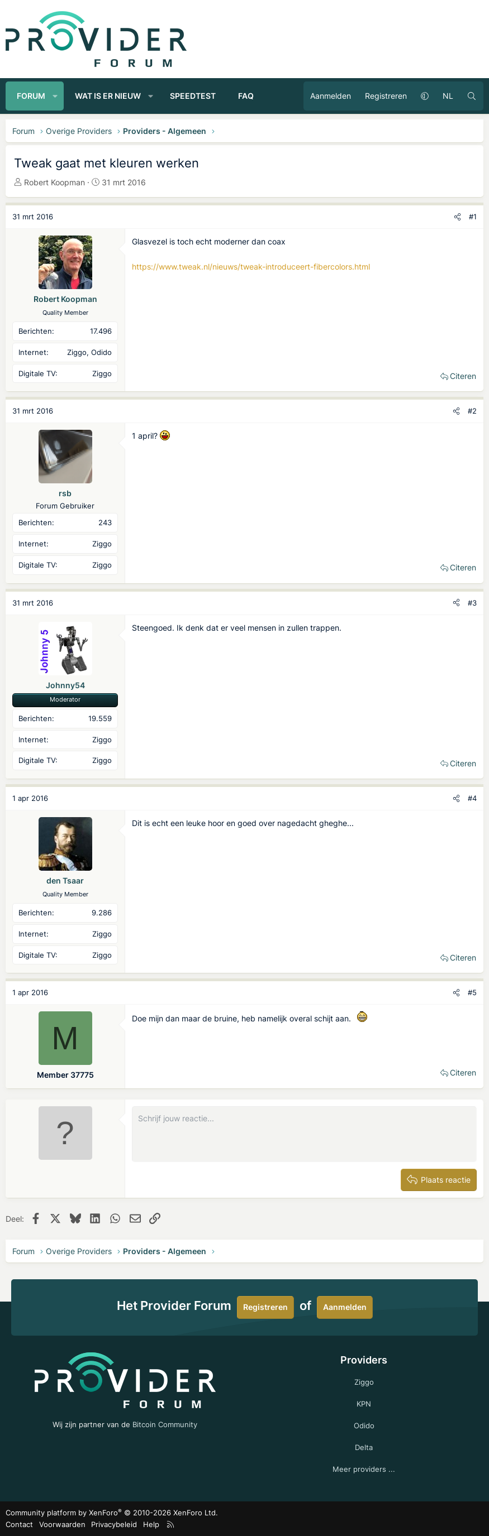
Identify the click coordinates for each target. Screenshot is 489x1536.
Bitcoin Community (164, 1424)
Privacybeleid (114, 1524)
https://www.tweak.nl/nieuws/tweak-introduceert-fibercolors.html (251, 266)
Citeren (463, 376)
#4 (472, 798)
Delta (364, 1447)
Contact (19, 1524)
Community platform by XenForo (112, 1512)
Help (151, 1524)
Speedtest (193, 95)
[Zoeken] (471, 96)
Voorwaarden (62, 1524)
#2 (472, 410)
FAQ (246, 95)
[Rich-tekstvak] (304, 1134)
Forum (31, 95)
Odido (364, 1425)
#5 (472, 992)
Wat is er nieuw (108, 95)
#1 (473, 216)
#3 (472, 602)
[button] (55, 96)
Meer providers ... (364, 1469)
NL (448, 95)
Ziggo (364, 1381)
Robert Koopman (54, 182)
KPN (364, 1403)
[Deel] (457, 216)
